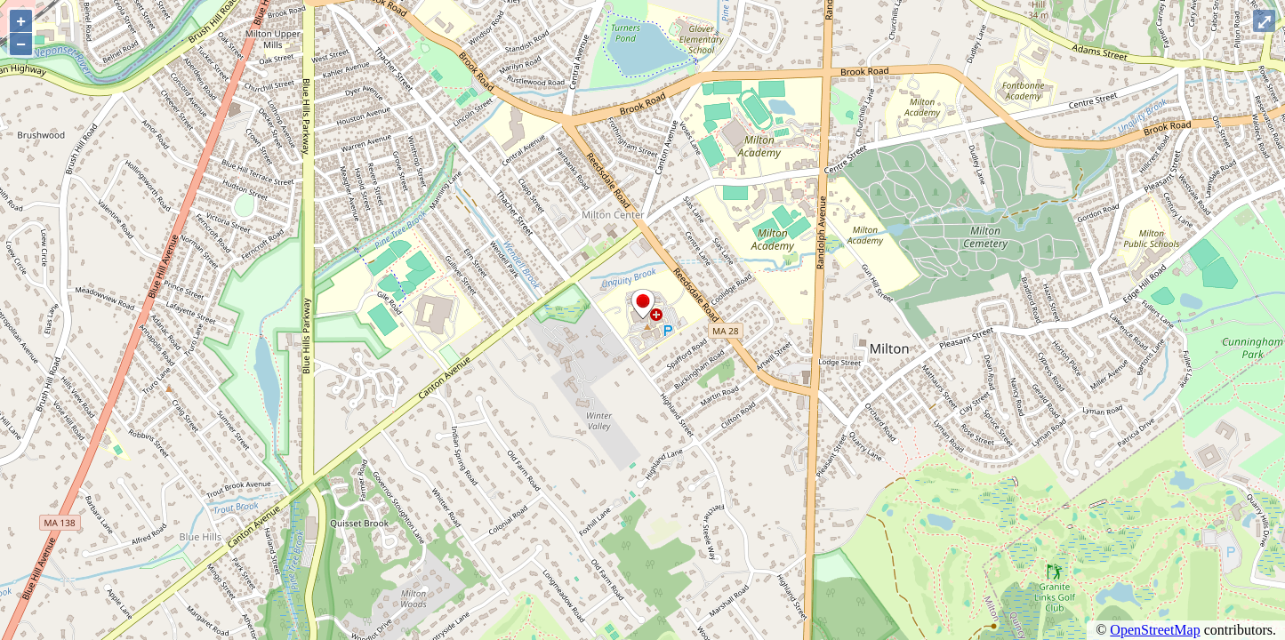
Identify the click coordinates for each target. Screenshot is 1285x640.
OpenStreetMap (1155, 629)
